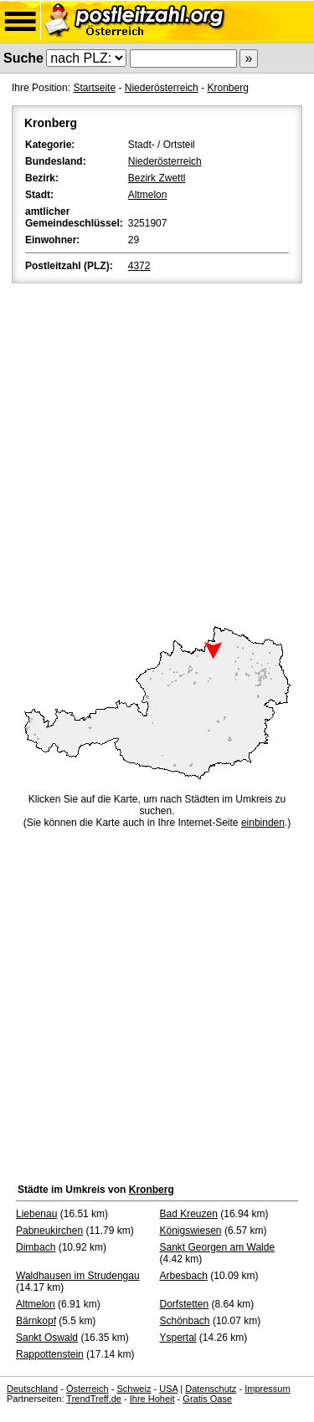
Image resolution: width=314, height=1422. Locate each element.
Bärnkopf (36, 1321)
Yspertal (178, 1337)
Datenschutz (210, 1389)
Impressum (267, 1389)
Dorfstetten (184, 1304)
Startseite (94, 88)
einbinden (263, 822)
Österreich (87, 1389)
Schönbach (185, 1321)
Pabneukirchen (49, 1230)
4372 (139, 266)
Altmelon (147, 195)
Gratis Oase (207, 1399)
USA (168, 1389)
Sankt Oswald (47, 1337)
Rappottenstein (50, 1354)
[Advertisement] (157, 452)
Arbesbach (184, 1276)
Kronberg (227, 88)
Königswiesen (191, 1230)
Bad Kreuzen (189, 1214)
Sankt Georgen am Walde (217, 1247)
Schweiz (133, 1389)
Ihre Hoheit (152, 1399)
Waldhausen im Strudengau (78, 1276)
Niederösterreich (161, 88)
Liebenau (36, 1214)
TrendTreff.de (93, 1399)
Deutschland (32, 1389)
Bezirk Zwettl (157, 178)
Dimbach (35, 1247)
